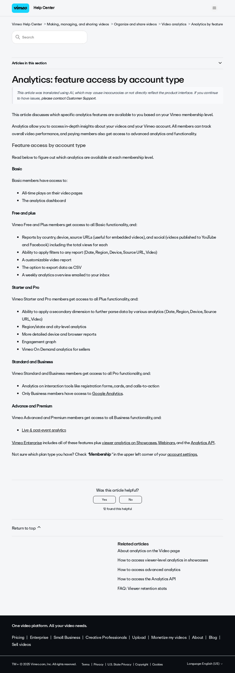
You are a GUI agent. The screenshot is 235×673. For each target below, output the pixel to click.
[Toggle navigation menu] (214, 8)
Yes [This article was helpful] (104, 499)
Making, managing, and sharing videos (78, 24)
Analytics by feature (207, 24)
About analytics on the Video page (149, 550)
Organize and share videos (135, 24)
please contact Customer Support (68, 98)
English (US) (212, 664)
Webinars (166, 442)
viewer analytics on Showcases (129, 442)
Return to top (27, 528)
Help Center (43, 8)
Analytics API (203, 442)
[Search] (49, 37)
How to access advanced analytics (149, 569)
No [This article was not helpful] (131, 499)
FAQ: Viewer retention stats (142, 588)
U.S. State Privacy (119, 664)
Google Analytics (107, 393)
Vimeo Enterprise (27, 442)
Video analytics (174, 24)
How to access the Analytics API (147, 579)
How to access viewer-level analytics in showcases (163, 560)
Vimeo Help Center (27, 24)
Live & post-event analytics (44, 430)
